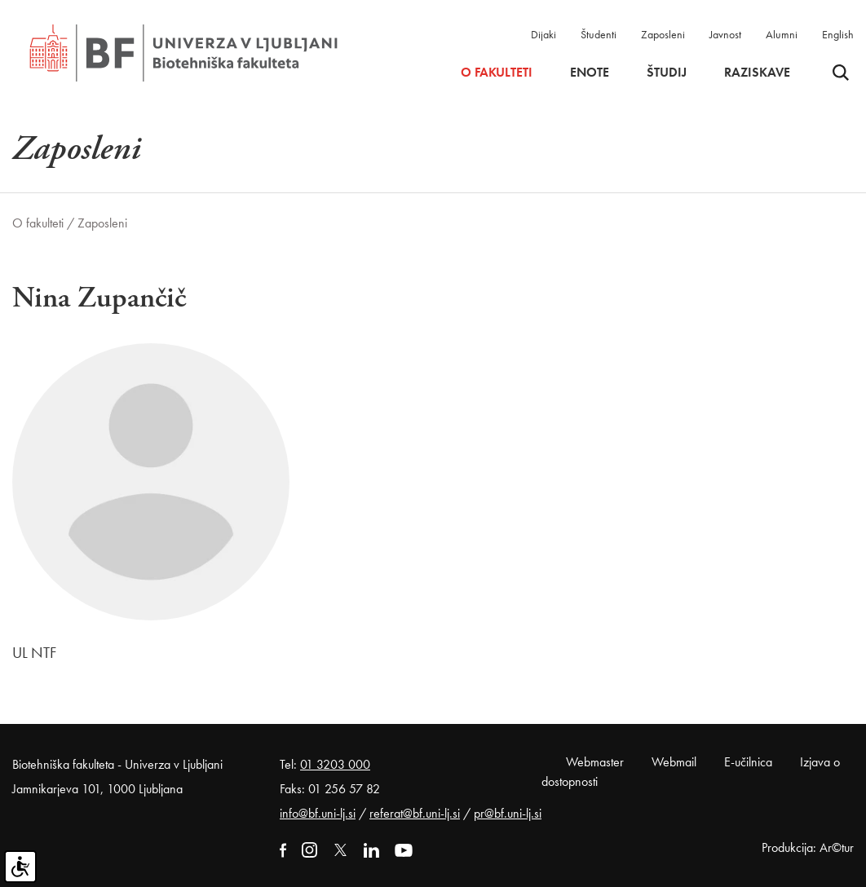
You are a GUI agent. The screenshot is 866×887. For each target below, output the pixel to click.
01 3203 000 (335, 764)
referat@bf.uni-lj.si (414, 813)
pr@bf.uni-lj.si (507, 813)
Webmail (674, 761)
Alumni (782, 34)
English (838, 34)
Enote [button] (589, 72)
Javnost (725, 34)
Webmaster (595, 761)
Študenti (598, 34)
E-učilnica (748, 761)
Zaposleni (663, 34)
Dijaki (543, 34)
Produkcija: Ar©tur (808, 847)
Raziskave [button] (757, 72)
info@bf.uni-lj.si (318, 813)
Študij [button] (667, 72)
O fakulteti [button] (496, 72)
